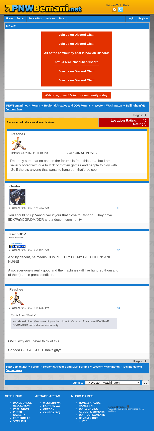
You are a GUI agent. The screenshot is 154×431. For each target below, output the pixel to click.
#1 (118, 207)
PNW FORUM (21, 409)
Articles (50, 18)
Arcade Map (35, 18)
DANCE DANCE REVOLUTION (22, 404)
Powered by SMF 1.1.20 (117, 409)
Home (9, 18)
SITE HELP (19, 421)
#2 (118, 249)
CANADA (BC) (51, 412)
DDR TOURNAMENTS (92, 415)
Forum (20, 18)
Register (143, 18)
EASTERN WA (51, 406)
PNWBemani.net (17, 105)
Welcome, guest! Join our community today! (76, 95)
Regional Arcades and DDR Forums (67, 105)
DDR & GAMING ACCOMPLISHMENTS (92, 410)
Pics (61, 18)
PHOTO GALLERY (19, 413)
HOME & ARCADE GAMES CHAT (89, 404)
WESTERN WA (52, 403)
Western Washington (108, 105)
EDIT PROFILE (21, 418)
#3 (118, 307)
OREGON (48, 409)
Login (131, 18)
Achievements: (15, 244)
